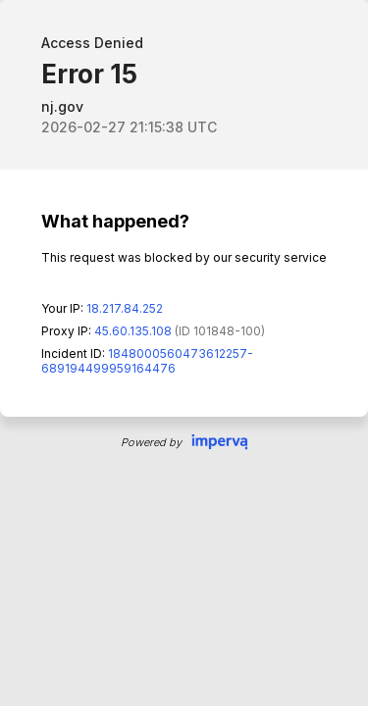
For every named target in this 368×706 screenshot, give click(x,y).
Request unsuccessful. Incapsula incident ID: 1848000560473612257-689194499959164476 (184, 353)
